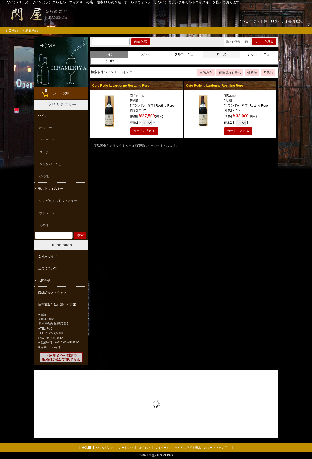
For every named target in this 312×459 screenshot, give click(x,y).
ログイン (278, 21)
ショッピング (104, 447)
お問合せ (44, 280)
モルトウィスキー (50, 188)
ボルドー (146, 54)
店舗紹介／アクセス (52, 292)
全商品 (13, 30)
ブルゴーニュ (183, 54)
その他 (109, 61)
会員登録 (295, 21)
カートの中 (56, 91)
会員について (47, 268)
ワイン (42, 115)
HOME (86, 447)
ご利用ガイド (47, 256)
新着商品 (31, 30)
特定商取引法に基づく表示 (57, 305)
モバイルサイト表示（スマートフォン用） (202, 447)
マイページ (162, 447)
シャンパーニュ (259, 54)
